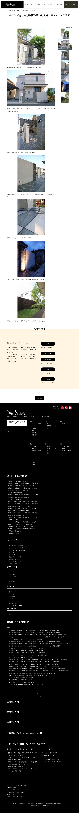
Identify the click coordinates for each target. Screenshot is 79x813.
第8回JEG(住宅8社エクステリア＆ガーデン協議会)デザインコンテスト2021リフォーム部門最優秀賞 (34, 666)
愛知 (31, 444)
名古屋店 (34, 446)
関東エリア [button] (13, 702)
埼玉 (61, 444)
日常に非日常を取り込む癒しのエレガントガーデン (21, 481)
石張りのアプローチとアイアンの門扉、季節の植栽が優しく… (24, 513)
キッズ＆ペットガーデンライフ (51, 762)
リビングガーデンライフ (49, 753)
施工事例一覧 (28, 4)
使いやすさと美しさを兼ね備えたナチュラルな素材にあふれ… (24, 504)
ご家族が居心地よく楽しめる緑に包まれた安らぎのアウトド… (24, 517)
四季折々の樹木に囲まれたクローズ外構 (18, 515)
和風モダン (12, 581)
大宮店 (63, 448)
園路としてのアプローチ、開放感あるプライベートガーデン (23, 494)
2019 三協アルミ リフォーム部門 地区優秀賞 (21, 682)
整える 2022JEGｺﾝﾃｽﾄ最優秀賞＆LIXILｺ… (19, 510)
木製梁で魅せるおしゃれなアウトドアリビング (20, 506)
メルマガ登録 (58, 4)
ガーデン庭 (12, 554)
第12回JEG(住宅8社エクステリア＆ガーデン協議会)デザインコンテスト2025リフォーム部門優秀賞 (34, 630)
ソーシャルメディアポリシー (14, 796)
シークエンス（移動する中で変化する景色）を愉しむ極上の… (24, 522)
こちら (53, 347)
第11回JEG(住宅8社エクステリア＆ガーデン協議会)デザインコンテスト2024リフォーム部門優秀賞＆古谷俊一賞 (37, 634)
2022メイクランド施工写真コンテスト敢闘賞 (20, 657)
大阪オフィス (35, 464)
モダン (11, 572)
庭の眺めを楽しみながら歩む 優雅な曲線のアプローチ (21, 528)
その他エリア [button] (24, 733)
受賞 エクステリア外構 (15, 557)
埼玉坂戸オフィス (66, 450)
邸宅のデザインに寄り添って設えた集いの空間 (20, 524)
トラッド (11, 579)
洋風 (10, 583)
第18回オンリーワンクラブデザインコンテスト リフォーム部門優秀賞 (27, 650)
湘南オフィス (50, 453)
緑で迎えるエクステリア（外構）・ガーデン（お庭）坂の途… (24, 483)
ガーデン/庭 (12, 596)
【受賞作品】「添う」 (13, 533)
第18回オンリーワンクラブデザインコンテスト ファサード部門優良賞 (27, 648)
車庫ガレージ (12, 603)
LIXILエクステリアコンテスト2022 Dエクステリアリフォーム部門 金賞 (28, 655)
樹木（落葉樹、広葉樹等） (16, 766)
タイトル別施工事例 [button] (17, 476)
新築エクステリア (13, 559)
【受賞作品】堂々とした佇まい (16, 531)
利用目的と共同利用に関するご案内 (16, 792)
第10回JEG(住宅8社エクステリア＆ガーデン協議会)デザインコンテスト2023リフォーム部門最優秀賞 (34, 641)
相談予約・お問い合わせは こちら (17, 423)
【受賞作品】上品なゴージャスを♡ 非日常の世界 (21, 526)
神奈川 (46, 444)
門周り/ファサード (14, 592)
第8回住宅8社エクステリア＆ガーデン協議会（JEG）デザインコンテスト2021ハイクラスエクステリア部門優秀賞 (38, 668)
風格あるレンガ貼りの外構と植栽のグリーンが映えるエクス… (24, 501)
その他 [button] (11, 609)
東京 (31, 421)
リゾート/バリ (12, 576)
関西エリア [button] (13, 722)
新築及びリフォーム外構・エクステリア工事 (20, 749)
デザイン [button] (12, 567)
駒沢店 (33, 430)
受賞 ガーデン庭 (13, 563)
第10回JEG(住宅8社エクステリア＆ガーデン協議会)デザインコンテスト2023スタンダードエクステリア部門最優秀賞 (38, 643)
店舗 (10, 614)
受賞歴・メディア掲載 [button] (18, 622)
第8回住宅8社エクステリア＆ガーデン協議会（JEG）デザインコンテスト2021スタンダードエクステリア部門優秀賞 (38, 671)
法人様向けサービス (40, 4)
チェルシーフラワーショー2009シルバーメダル (21, 677)
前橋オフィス (65, 423)
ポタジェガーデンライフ (49, 755)
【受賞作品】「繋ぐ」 (13, 519)
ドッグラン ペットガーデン (16, 605)
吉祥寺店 (34, 432)
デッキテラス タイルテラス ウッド (18, 601)
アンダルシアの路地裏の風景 (15, 499)
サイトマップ (10, 428)
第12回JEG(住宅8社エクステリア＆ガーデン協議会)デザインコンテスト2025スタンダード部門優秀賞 (34, 632)
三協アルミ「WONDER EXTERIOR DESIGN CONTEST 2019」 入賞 (26, 684)
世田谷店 (34, 428)
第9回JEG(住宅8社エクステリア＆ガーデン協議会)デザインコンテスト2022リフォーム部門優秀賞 (33, 664)
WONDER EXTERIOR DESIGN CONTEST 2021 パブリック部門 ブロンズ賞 (28, 675)
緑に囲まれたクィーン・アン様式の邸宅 (18, 490)
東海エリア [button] (13, 712)
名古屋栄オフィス (36, 450)
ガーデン (11, 598)
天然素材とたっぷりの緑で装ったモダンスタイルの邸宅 (22, 508)
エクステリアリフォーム (15, 561)
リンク (8, 431)
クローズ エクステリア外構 (16, 548)
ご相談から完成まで (12, 787)
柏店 (48, 423)
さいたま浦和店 (66, 446)
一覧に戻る (39, 398)
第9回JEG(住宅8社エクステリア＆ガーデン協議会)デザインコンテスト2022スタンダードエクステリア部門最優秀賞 (38, 659)
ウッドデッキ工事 (46, 749)
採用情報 (50, 4)
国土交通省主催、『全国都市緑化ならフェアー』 (21, 680)
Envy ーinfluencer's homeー (15, 492)
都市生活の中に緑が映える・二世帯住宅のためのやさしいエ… (24, 488)
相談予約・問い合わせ (71, 4)
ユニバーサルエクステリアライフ (52, 759)
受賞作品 (11, 552)
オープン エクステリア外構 (16, 545)
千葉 (46, 421)
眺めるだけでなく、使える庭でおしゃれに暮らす (20, 497)
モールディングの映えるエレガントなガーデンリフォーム (22, 485)
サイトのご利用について (13, 790)
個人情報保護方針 (11, 794)
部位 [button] (10, 586)
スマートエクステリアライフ (50, 757)
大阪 (31, 459)
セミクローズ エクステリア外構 (17, 550)
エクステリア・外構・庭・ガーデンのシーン (26, 744)
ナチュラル (12, 574)
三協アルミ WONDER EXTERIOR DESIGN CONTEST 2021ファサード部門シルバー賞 (32, 673)
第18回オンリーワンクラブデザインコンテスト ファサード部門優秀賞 (27, 652)
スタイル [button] (12, 540)
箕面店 (33, 462)
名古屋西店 (35, 448)
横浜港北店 (50, 446)
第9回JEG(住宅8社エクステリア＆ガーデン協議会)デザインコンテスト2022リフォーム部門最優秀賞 (34, 661)
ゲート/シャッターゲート (15, 594)
